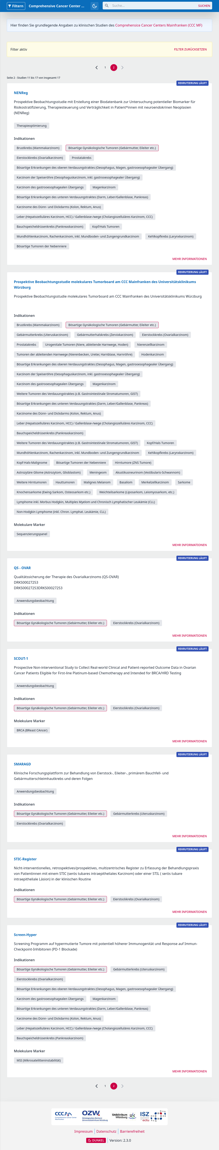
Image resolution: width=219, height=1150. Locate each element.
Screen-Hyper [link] (25, 934)
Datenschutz (106, 1131)
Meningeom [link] (98, 472)
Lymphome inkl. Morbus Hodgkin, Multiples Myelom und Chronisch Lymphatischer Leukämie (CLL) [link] (86, 502)
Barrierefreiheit (132, 1131)
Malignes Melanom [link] (97, 482)
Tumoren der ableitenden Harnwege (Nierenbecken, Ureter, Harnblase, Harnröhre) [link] (74, 354)
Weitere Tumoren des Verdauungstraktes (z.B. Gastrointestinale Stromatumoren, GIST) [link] (77, 394)
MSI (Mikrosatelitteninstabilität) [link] (39, 1060)
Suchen (204, 6)
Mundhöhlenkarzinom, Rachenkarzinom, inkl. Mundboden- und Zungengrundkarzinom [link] (78, 236)
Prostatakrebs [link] (81, 158)
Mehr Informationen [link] (189, 259)
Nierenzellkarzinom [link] (150, 344)
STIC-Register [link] (25, 859)
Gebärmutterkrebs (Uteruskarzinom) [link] (42, 335)
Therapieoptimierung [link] (32, 126)
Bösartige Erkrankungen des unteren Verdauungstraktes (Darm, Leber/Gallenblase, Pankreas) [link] (82, 197)
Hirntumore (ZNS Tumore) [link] (133, 463)
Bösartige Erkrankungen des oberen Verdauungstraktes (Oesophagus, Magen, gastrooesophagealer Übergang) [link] (95, 167)
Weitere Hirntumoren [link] (32, 482)
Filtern (15, 6)
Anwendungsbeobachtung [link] (35, 601)
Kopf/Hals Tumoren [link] (105, 226)
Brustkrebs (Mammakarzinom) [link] (38, 148)
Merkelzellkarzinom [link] (155, 482)
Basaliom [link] (126, 482)
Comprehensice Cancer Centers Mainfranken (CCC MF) (158, 25)
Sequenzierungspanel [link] (32, 534)
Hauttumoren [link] (65, 482)
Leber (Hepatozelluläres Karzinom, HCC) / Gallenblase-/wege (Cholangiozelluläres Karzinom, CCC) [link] (85, 217)
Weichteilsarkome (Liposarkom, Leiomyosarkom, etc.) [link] (136, 492)
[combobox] (150, 5)
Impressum (83, 1131)
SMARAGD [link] (22, 764)
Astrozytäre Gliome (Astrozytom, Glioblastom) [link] (49, 472)
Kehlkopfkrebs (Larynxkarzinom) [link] (170, 236)
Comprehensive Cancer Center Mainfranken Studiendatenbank (82, 6)
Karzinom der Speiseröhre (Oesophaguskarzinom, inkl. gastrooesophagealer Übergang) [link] (78, 177)
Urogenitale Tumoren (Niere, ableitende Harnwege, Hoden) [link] (86, 344)
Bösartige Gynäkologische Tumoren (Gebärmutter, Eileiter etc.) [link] (112, 148)
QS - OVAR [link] (22, 567)
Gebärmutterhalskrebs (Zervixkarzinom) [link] (105, 335)
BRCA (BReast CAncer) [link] (32, 730)
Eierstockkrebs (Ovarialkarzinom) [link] (40, 158)
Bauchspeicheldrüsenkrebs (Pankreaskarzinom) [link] (50, 226)
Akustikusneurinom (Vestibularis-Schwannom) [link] (147, 472)
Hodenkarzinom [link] (152, 354)
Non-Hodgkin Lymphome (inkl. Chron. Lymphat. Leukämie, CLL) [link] (61, 512)
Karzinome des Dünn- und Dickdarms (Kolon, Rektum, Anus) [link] (59, 207)
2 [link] (114, 67)
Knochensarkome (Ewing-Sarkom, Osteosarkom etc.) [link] (53, 492)
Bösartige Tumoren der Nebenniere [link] (42, 246)
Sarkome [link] (184, 482)
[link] (96, 67)
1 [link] (105, 67)
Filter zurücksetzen (190, 49)
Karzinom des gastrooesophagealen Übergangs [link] (50, 187)
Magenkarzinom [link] (104, 187)
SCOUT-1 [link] (21, 658)
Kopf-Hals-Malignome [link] (32, 463)
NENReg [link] (21, 92)
